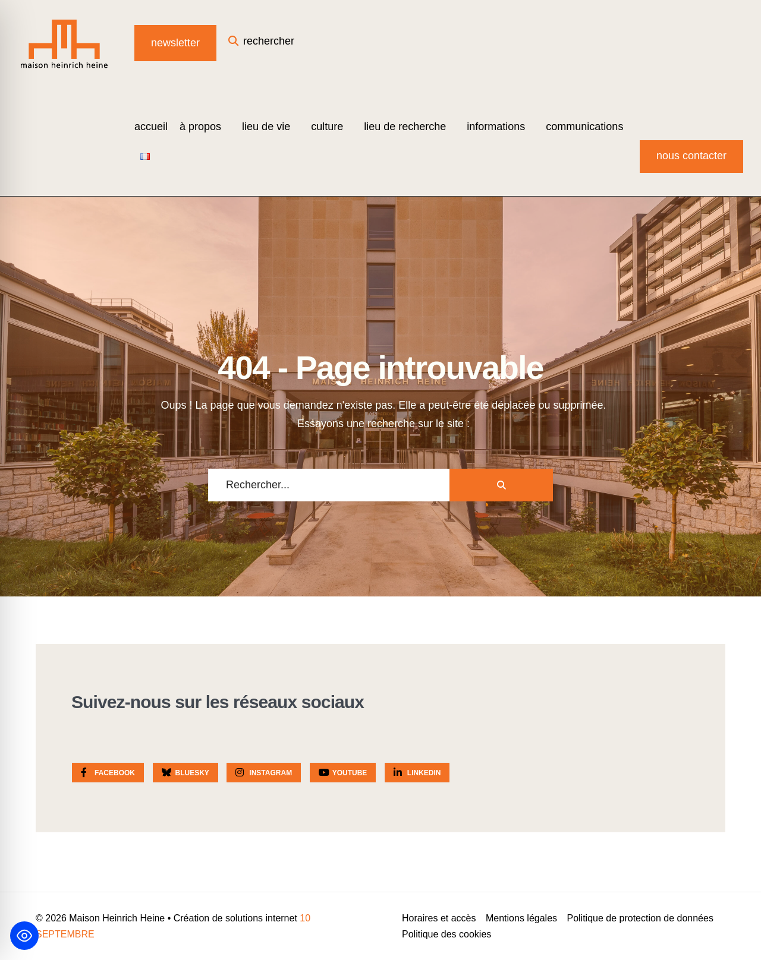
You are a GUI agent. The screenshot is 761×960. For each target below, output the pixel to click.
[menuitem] (205, 126)
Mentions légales (521, 918)
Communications (584, 126)
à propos (200, 126)
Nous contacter (691, 156)
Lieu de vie (266, 126)
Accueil (151, 126)
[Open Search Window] (261, 43)
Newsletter (175, 43)
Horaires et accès (439, 918)
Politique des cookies (446, 934)
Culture (327, 126)
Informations (496, 126)
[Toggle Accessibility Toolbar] (24, 935)
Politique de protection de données (640, 918)
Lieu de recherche (405, 126)
